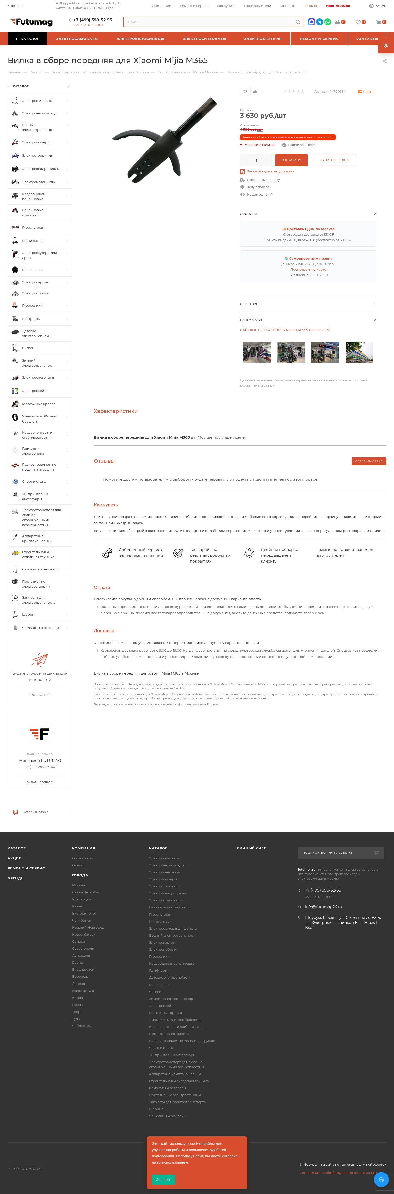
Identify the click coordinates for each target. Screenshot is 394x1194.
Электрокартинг (163, 942)
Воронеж (80, 976)
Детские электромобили (170, 977)
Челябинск (81, 920)
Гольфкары (158, 970)
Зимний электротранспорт (172, 999)
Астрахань (81, 955)
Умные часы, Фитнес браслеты (175, 1020)
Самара (78, 941)
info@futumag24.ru (323, 906)
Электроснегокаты (165, 872)
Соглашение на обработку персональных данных (339, 1173)
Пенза (77, 1005)
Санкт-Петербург (87, 892)
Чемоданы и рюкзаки (167, 1116)
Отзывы (78, 865)
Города (80, 875)
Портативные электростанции (175, 1095)
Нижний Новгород (88, 927)
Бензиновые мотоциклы (169, 907)
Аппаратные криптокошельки (175, 1074)
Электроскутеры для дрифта (173, 928)
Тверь (77, 1012)
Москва (78, 885)
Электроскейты (162, 1006)
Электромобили (162, 949)
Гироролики (159, 956)
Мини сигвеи (160, 921)
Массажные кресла (165, 1013)
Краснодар (81, 899)
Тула (76, 1019)
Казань (78, 906)
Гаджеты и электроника (169, 1034)
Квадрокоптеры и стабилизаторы (177, 1027)
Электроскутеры (163, 879)
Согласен (163, 1180)
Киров (77, 998)
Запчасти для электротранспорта (177, 1102)
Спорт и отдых (161, 1048)
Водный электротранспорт (172, 935)
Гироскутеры (160, 914)
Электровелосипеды (166, 865)
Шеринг (156, 1109)
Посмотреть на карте (308, 269)
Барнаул (79, 962)
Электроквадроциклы (167, 893)
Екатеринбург (84, 913)
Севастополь (83, 948)
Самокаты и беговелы (167, 1088)
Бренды (16, 878)
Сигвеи (155, 992)
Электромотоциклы (165, 900)
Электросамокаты (164, 858)
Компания (83, 848)
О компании (82, 858)
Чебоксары (81, 1026)
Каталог (17, 848)
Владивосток (83, 969)
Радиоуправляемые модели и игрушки (182, 1041)
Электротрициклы (164, 886)
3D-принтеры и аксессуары (172, 1055)
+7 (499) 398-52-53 (92, 20)
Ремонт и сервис (26, 868)
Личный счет (251, 848)
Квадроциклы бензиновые (172, 963)
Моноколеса (159, 984)
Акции (15, 858)
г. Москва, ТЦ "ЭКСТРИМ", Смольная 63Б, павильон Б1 (285, 330)
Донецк (78, 983)
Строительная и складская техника (179, 1081)
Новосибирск (83, 934)
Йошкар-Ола (83, 991)
